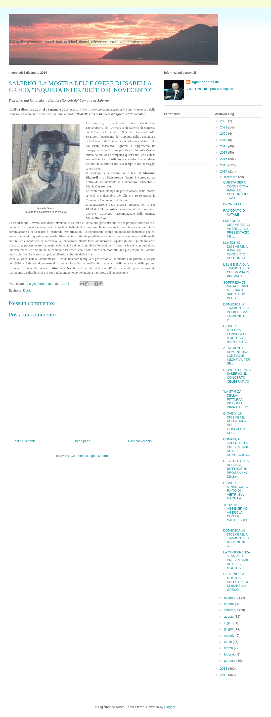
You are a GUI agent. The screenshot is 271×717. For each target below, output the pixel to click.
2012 (224, 675)
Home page (82, 441)
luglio (228, 623)
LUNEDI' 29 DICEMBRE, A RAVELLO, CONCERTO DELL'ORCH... (235, 250)
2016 (224, 159)
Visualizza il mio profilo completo (209, 89)
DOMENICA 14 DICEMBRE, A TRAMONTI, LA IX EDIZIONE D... (236, 538)
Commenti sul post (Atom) (89, 456)
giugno (229, 629)
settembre (231, 610)
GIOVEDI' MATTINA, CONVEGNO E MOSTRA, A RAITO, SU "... (236, 333)
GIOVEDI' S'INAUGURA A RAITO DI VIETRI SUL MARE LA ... (236, 490)
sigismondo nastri (205, 82)
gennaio (230, 660)
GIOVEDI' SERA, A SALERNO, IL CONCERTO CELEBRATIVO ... (236, 377)
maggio (229, 635)
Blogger (169, 707)
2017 (224, 152)
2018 (224, 146)
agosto (229, 616)
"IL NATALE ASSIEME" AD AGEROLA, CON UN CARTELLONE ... (235, 514)
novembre (231, 597)
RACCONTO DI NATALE (234, 212)
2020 (224, 133)
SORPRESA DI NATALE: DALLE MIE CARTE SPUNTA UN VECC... (237, 290)
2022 (224, 121)
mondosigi (40, 28)
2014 (224, 171)
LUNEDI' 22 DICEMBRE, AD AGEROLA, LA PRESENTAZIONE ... (236, 228)
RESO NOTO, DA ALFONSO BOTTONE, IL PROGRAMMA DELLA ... (235, 468)
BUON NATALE (234, 204)
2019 (224, 140)
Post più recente (24, 441)
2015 (224, 165)
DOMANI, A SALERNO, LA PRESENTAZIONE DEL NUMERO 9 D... (236, 447)
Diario (27, 290)
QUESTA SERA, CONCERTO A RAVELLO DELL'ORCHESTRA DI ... (236, 190)
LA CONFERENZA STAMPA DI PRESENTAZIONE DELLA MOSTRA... (236, 560)
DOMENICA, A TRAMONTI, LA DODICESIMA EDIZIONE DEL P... (236, 312)
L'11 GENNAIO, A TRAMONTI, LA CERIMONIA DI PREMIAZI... (236, 270)
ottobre (229, 604)
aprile (228, 642)
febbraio (230, 654)
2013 (224, 668)
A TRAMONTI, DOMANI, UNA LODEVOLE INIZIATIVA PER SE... (236, 355)
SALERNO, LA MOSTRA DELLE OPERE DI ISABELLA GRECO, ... (236, 581)
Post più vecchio (140, 441)
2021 (224, 127)
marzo (229, 648)
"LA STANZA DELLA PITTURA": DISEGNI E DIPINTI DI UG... (237, 399)
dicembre (231, 177)
